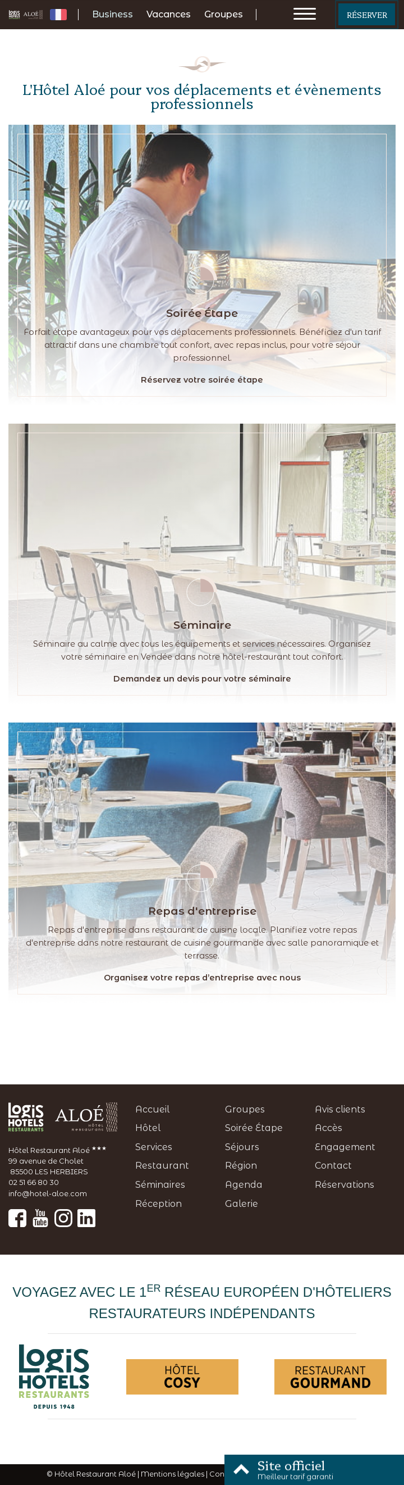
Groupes (223, 14)
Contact (333, 1165)
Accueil (152, 1109)
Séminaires (160, 1184)
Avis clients (340, 1109)
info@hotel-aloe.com (47, 1193)
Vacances (168, 14)
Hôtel (147, 1128)
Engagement (345, 1147)
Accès (328, 1128)
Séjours (242, 1147)
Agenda (244, 1184)
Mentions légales (172, 1474)
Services (153, 1147)
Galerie (241, 1203)
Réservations (344, 1184)
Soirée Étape (254, 1128)
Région (241, 1165)
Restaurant (162, 1165)
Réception (158, 1203)
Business (112, 14)
